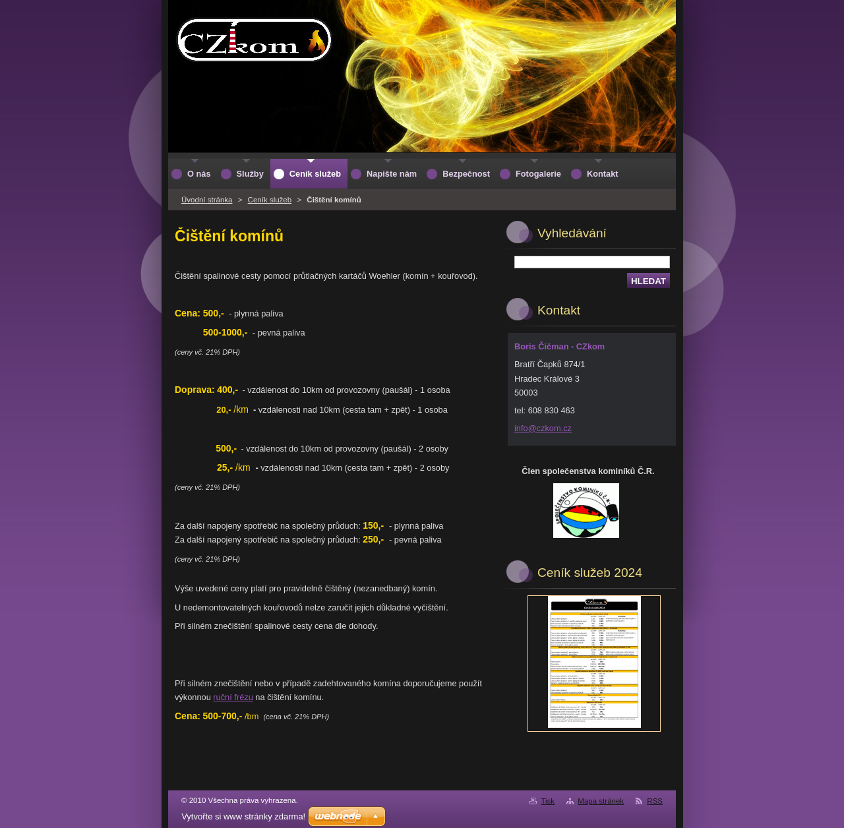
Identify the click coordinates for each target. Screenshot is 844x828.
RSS (655, 801)
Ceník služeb (270, 200)
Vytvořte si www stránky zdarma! (243, 816)
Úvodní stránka (206, 200)
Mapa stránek (601, 801)
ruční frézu (233, 697)
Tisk (548, 801)
